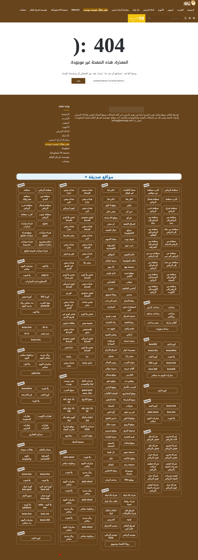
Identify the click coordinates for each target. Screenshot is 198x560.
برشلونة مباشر (68, 463)
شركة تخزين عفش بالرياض (171, 447)
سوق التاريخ (87, 399)
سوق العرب (69, 390)
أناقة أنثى (111, 282)
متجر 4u (87, 262)
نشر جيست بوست (69, 382)
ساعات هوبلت (162, 329)
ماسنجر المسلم (110, 444)
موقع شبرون (111, 430)
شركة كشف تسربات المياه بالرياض (171, 466)
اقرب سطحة (171, 199)
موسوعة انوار (129, 350)
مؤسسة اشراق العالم (38, 10)
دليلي (129, 205)
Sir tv (45, 327)
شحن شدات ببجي (87, 303)
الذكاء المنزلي (148, 10)
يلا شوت (171, 356)
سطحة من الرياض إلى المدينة (171, 277)
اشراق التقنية (129, 224)
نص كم (129, 211)
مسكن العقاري (36, 434)
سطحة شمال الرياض (153, 200)
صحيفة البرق (129, 430)
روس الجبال (110, 362)
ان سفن (111, 224)
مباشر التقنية (111, 334)
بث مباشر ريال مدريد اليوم (27, 304)
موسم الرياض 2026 (111, 536)
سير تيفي (45, 333)
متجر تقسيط (69, 235)
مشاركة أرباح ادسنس (120, 10)
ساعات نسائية (153, 313)
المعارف (111, 307)
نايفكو (111, 464)
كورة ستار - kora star (45, 497)
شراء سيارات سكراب (27, 225)
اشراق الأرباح (111, 350)
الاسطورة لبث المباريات (36, 281)
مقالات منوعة (26, 449)
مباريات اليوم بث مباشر (162, 375)
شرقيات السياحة (111, 342)
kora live (171, 412)
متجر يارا (129, 356)
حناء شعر (69, 347)
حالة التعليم (111, 399)
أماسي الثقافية (129, 288)
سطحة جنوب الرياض (45, 216)
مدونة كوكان (111, 260)
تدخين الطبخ (110, 418)
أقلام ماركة (171, 322)
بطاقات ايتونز (69, 323)
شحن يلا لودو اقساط (69, 218)
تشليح (45, 223)
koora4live (171, 350)
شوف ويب (129, 239)
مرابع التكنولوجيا (129, 231)
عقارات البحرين (26, 426)
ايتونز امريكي (69, 208)
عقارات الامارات (45, 426)
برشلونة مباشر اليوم (26, 356)
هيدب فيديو (111, 316)
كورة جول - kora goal (26, 488)
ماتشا (68, 356)
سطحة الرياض (171, 190)
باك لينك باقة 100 (69, 410)
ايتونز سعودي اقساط (87, 218)
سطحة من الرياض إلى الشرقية (153, 244)
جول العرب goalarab (45, 304)
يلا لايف (45, 266)
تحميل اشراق (129, 316)
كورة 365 (45, 296)
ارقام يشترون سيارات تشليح (45, 243)
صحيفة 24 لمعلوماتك (59, 10)
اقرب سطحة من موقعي (153, 191)
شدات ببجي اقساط (87, 191)
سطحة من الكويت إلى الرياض (153, 289)
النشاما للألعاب (111, 393)
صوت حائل (111, 424)
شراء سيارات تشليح (45, 234)
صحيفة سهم (129, 452)
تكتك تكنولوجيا (129, 260)
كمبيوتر (170, 10)
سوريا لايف (27, 495)
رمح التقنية (129, 322)
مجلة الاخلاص (111, 470)
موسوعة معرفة (129, 472)
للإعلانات (55, 555)
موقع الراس (110, 387)
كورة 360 (153, 363)
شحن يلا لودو (87, 314)
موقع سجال (111, 375)
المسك (111, 406)
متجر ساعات (153, 322)
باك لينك (136, 10)
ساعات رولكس (171, 315)
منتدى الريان (111, 480)
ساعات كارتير (153, 307)
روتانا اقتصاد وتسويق (120, 544)
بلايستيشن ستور (87, 331)
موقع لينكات (129, 443)
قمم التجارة (129, 437)
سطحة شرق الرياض (171, 209)
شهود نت (111, 328)
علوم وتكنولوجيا (26, 457)
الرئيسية (190, 10)
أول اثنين (111, 412)
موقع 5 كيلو (111, 205)
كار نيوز (111, 267)
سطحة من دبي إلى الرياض (153, 254)
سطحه (27, 190)
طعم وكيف (129, 328)
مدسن (129, 294)
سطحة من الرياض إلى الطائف (153, 232)
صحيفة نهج (129, 267)
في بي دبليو (129, 412)
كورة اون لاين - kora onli (45, 488)
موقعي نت (129, 381)
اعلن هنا (111, 190)
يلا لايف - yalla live (45, 506)
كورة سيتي (27, 296)
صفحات (23, 10)
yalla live (36, 373)
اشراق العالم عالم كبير (129, 527)
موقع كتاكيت (129, 458)
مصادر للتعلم (45, 449)
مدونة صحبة (129, 341)
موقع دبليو (111, 381)
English (75, 10)
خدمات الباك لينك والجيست (87, 382)
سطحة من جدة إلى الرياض (171, 264)
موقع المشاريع (129, 393)
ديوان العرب (129, 362)
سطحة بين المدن (45, 197)
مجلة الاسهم (110, 239)
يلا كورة (35, 401)
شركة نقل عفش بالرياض (153, 438)
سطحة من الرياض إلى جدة (171, 220)
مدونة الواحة (111, 437)
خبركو (129, 217)
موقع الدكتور (129, 418)
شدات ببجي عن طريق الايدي (69, 265)
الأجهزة (161, 10)
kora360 (153, 344)
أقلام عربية (129, 368)
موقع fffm (129, 480)
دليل (111, 458)
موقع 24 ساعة (111, 217)
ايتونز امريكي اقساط (69, 285)
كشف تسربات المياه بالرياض (171, 477)
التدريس (111, 519)
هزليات (129, 406)
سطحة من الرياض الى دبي (171, 254)
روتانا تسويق (110, 294)
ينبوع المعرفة (129, 399)
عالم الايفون (129, 254)
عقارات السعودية (27, 417)
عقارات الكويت (45, 416)
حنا (87, 356)
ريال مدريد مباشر (87, 474)
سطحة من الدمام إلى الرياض (153, 265)
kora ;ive (45, 513)
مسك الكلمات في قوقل (129, 191)
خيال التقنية (111, 230)
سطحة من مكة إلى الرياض (171, 230)
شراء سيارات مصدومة (27, 243)
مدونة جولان (110, 368)
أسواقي (111, 254)
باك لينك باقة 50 (87, 410)
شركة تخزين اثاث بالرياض (171, 438)
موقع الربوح (129, 424)
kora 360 (153, 369)
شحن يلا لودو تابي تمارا (69, 276)
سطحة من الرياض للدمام (171, 242)
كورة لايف (171, 344)
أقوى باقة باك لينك (69, 419)
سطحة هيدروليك (27, 197)
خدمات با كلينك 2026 (87, 428)
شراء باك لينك (129, 495)
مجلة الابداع (129, 301)
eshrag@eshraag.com (122, 120)
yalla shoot (153, 412)
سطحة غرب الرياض (153, 209)
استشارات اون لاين (129, 308)
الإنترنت (180, 10)
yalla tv (45, 275)
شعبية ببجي (87, 323)
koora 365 (45, 520)
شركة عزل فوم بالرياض (153, 456)
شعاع (110, 356)
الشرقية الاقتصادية (110, 247)
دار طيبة (111, 452)
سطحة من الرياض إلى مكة (153, 220)
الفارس (129, 375)
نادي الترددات (111, 301)
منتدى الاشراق (110, 525)
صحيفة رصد (129, 464)
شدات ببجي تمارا (69, 191)
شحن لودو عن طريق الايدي (68, 315)
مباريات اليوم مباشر (153, 419)
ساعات (171, 307)
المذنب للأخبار (129, 387)
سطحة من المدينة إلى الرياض (153, 277)
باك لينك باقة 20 (69, 400)
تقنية (129, 519)
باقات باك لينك (110, 501)
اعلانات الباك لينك (111, 512)
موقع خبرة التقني (129, 274)
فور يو (69, 293)
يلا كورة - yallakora (26, 506)
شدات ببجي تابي (69, 200)
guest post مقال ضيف (87, 391)
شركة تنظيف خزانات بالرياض (153, 466)
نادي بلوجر (111, 273)
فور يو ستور (69, 253)
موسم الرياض (129, 535)
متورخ (111, 288)
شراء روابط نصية (129, 503)
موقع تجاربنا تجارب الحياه (69, 428)
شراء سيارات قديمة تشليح (36, 250)
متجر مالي (111, 211)
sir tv (26, 333)
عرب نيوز (129, 245)
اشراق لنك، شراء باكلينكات (129, 512)
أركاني (129, 334)
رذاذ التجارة (111, 322)
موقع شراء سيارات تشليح (26, 234)
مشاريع (68, 435)
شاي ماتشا (87, 363)
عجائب (129, 282)
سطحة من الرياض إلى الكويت (171, 289)
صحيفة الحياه (78, 442)
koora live (153, 350)
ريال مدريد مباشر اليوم (45, 356)
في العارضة (26, 394)
